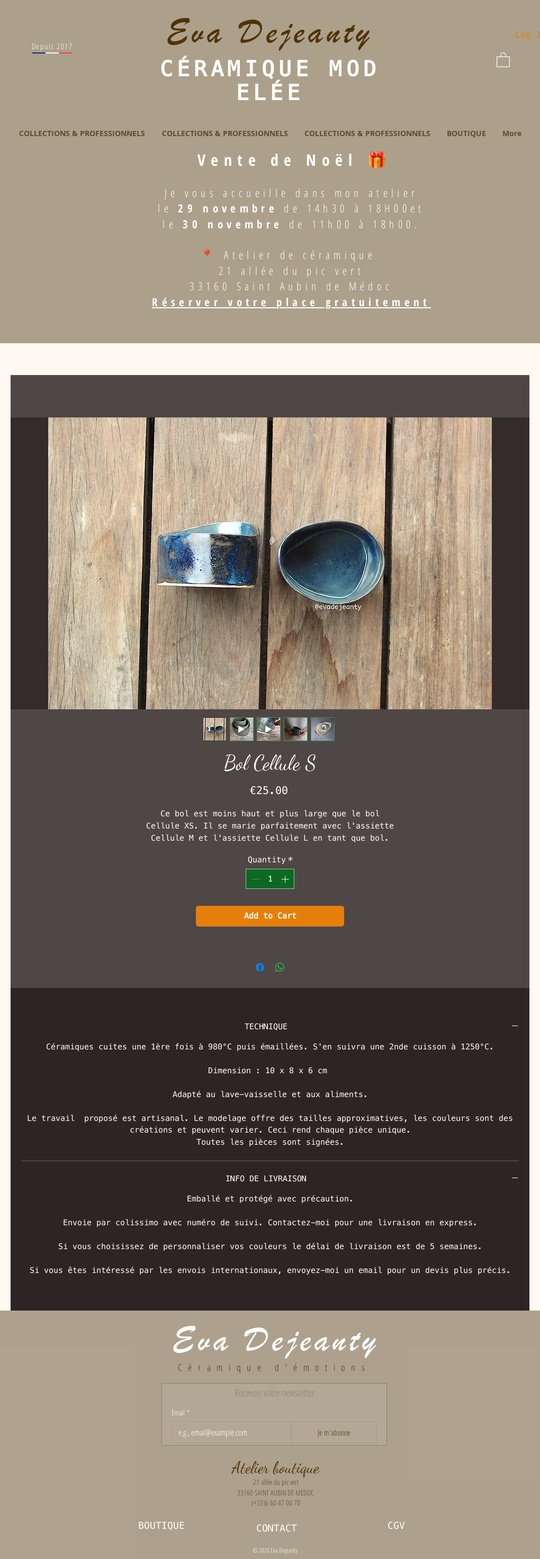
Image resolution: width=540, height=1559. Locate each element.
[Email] (228, 1432)
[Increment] (286, 879)
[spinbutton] (270, 879)
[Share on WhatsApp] (280, 967)
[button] (503, 59)
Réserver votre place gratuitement (291, 302)
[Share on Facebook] (260, 967)
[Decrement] (254, 879)
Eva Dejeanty (276, 1340)
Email (181, 1412)
